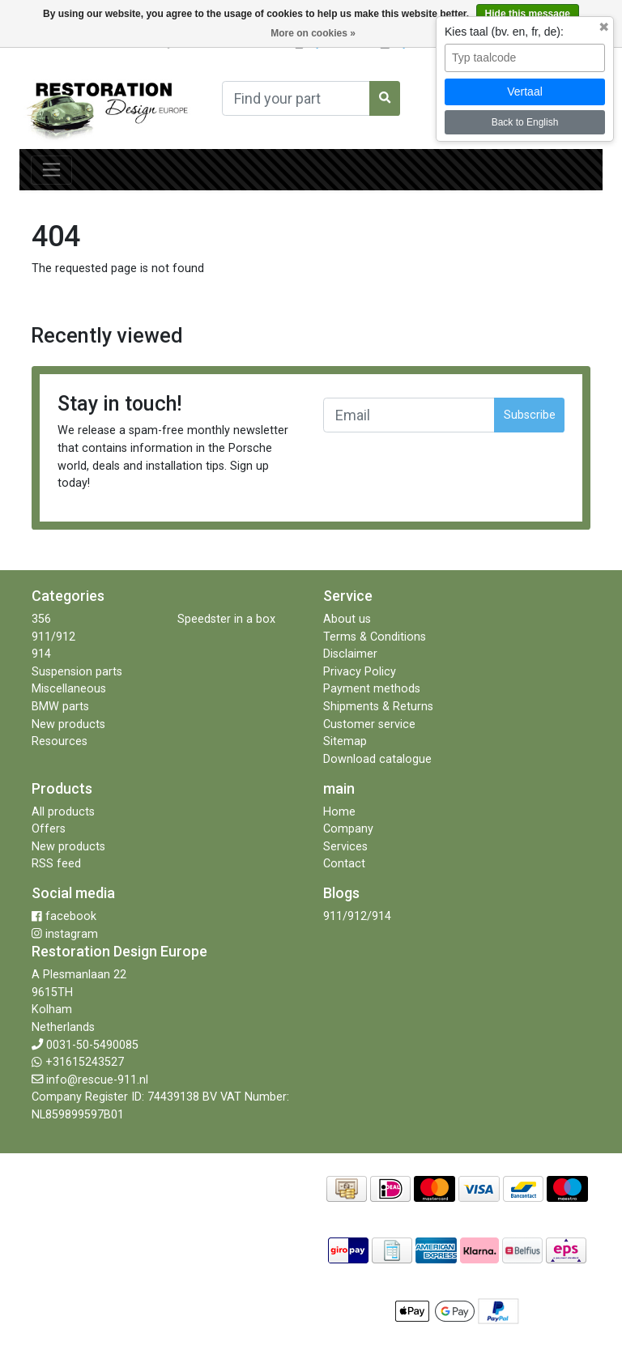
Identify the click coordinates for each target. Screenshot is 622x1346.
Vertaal (525, 91)
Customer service (369, 724)
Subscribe (530, 415)
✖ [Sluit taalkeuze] (604, 27)
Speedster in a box (226, 619)
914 (41, 654)
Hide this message (527, 13)
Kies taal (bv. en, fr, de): (504, 31)
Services (345, 847)
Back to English (525, 122)
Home (339, 812)
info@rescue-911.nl (97, 1080)
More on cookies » (313, 33)
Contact (344, 864)
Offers (49, 829)
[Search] (296, 98)
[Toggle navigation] (51, 170)
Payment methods (371, 689)
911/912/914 (357, 916)
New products (68, 724)
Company (348, 829)
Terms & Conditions (374, 637)
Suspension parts (77, 672)
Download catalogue (377, 759)
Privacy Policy (359, 672)
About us (347, 619)
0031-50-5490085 (92, 1045)
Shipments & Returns (378, 706)
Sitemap (345, 741)
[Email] (409, 415)
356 (41, 619)
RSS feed (56, 864)
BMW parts (60, 706)
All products (63, 812)
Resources (59, 741)
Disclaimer (350, 654)
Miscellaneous (69, 689)
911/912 (53, 637)
